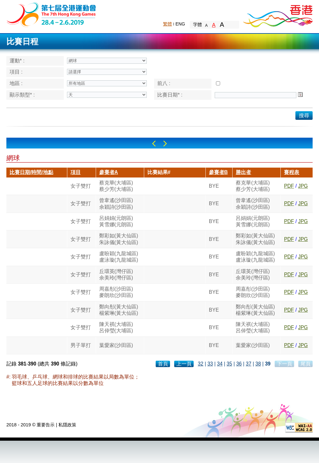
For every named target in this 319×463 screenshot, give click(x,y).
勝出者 (243, 172)
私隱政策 (67, 424)
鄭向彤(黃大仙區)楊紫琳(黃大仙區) (118, 310)
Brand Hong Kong (277, 14)
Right (165, 143)
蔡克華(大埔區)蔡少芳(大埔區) (116, 186)
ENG (180, 23)
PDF (289, 186)
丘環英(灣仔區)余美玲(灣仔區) (116, 274)
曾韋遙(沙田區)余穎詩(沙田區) (116, 203)
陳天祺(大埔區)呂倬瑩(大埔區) (116, 327)
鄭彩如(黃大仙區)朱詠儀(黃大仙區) (118, 239)
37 (248, 363)
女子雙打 (80, 186)
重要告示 (46, 424)
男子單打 (80, 345)
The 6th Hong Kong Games (51, 14)
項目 (75, 172)
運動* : (17, 60)
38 (258, 363)
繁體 (167, 23)
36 (238, 363)
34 (219, 363)
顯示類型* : (22, 95)
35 (229, 363)
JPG (303, 186)
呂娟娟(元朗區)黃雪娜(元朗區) (116, 221)
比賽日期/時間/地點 (31, 172)
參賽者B (218, 172)
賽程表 (291, 172)
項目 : (16, 72)
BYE (214, 186)
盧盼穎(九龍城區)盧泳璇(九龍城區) (118, 257)
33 (210, 363)
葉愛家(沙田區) (116, 345)
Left (154, 143)
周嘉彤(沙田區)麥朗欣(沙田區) (116, 292)
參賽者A (108, 172)
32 (200, 363)
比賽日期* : (169, 95)
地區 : (16, 83)
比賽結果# (159, 172)
